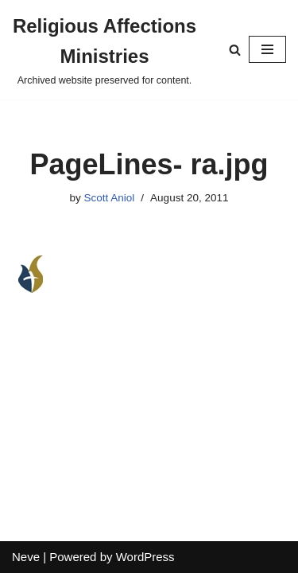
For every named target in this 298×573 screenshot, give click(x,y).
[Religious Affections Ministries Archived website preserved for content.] (104, 49)
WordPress (145, 556)
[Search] (235, 50)
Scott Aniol (109, 198)
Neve (26, 556)
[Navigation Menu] (267, 49)
